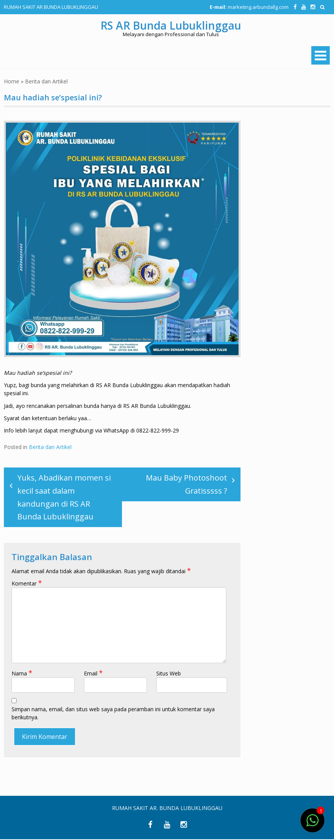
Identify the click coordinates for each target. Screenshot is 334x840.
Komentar (27, 584)
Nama (22, 674)
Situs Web (168, 673)
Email (93, 674)
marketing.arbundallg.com (257, 6)
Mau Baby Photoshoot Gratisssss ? (186, 484)
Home (11, 81)
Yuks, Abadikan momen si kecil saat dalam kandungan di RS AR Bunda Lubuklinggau (64, 497)
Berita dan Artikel (46, 81)
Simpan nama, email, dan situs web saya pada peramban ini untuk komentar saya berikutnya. (113, 713)
